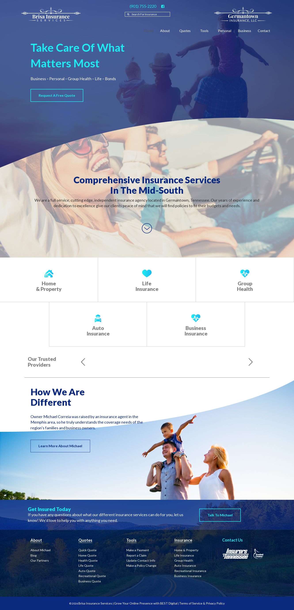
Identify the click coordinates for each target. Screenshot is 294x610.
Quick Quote (87, 550)
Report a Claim (136, 555)
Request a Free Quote (57, 95)
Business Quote (89, 581)
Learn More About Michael (60, 446)
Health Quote (88, 560)
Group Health (245, 286)
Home (149, 30)
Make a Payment (137, 550)
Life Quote (85, 565)
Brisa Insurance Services (95, 603)
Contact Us (232, 540)
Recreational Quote (92, 576)
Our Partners (39, 560)
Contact (265, 30)
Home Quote (87, 555)
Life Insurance (146, 286)
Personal (224, 30)
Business (244, 30)
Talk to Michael (220, 515)
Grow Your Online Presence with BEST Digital (145, 603)
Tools (205, 30)
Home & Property (49, 286)
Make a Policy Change (141, 565)
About (166, 30)
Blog (33, 555)
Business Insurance (195, 331)
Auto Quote (86, 571)
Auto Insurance (98, 331)
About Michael (40, 550)
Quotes (186, 30)
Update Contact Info (140, 560)
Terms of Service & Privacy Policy (202, 603)
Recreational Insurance (190, 571)
